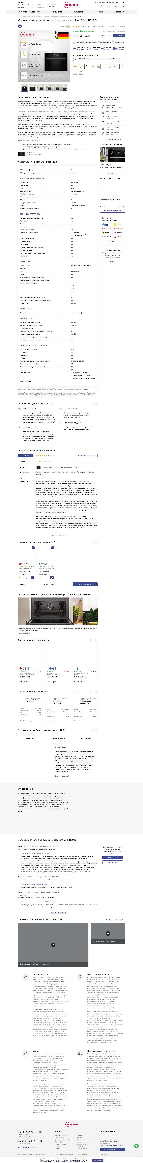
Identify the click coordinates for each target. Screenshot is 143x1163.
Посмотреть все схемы (112, 139)
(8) (95, 671)
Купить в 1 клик (106, 35)
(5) (33, 566)
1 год (107, 49)
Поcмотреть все (113, 862)
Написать (112, 257)
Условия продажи (82, 1154)
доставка (80, 49)
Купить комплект (85, 584)
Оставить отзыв (26, 456)
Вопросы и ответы (83, 1140)
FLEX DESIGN (78, 12)
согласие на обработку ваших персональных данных (54, 1160)
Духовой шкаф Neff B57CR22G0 (49, 892)
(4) (68, 671)
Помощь (58, 1146)
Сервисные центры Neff (62, 1140)
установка (94, 49)
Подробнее (113, 237)
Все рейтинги (112, 173)
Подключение (59, 1137)
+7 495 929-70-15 (25, 5)
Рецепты (79, 1135)
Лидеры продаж (82, 1144)
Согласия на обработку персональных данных (72, 1161)
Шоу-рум (51, 6)
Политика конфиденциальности (64, 1154)
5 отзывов (86, 26)
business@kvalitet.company (111, 1145)
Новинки (99, 12)
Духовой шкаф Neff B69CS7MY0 (49, 846)
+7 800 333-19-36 (25, 7)
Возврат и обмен (60, 1144)
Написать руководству (112, 1149)
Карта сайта (103, 1154)
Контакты (80, 1146)
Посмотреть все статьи (112, 211)
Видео (79, 1142)
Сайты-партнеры (82, 1148)
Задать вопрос (112, 857)
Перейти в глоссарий (62, 776)
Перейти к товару (26, 721)
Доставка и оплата (61, 1135)
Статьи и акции (100, 2)
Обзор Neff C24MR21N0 (33, 154)
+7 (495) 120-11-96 (112, 251)
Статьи (57, 1148)
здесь (70, 887)
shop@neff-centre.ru (108, 1141)
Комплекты (57, 12)
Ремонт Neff (59, 1142)
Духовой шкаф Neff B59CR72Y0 (50, 877)
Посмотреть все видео (114, 919)
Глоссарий (80, 1137)
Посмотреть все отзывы (87, 456)
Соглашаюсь (98, 1160)
